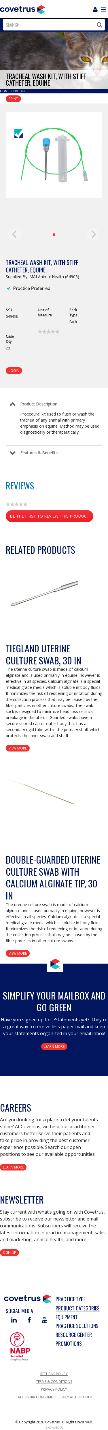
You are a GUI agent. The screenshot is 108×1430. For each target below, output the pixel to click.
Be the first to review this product (51, 517)
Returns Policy (54, 1373)
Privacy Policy (54, 1389)
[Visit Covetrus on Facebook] (29, 1320)
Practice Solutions (77, 1325)
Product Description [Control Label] (38, 404)
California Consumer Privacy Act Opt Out (54, 1397)
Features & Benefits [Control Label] (39, 452)
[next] (93, 234)
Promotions (69, 1343)
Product (20, 91)
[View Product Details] (42, 590)
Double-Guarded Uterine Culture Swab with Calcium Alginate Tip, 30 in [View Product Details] (53, 877)
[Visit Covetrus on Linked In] (14, 1320)
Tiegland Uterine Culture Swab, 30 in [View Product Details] (43, 654)
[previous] (15, 234)
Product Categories (78, 1308)
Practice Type (71, 1299)
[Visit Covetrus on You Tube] (44, 1320)
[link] (48, 332)
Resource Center (74, 1334)
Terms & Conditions (54, 1381)
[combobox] (52, 24)
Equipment (67, 1317)
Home (5, 91)
